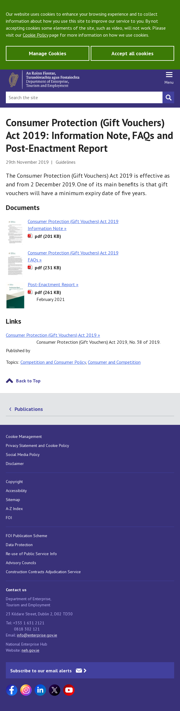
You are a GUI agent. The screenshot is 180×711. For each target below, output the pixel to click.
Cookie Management (24, 436)
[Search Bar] (84, 97)
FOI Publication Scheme (26, 535)
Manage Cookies (47, 53)
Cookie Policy (35, 35)
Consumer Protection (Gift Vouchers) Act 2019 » (53, 335)
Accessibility (16, 490)
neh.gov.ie (30, 650)
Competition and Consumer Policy (53, 362)
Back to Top (28, 381)
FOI (9, 517)
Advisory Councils (21, 562)
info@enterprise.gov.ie (37, 635)
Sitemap (13, 499)
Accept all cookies (132, 53)
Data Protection (19, 544)
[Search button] (168, 97)
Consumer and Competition (114, 362)
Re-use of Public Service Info (31, 553)
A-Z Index (14, 508)
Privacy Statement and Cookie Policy (37, 445)
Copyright (14, 481)
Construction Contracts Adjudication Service (43, 571)
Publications (29, 409)
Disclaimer (15, 463)
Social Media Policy (23, 454)
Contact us (16, 589)
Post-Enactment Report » (53, 284)
